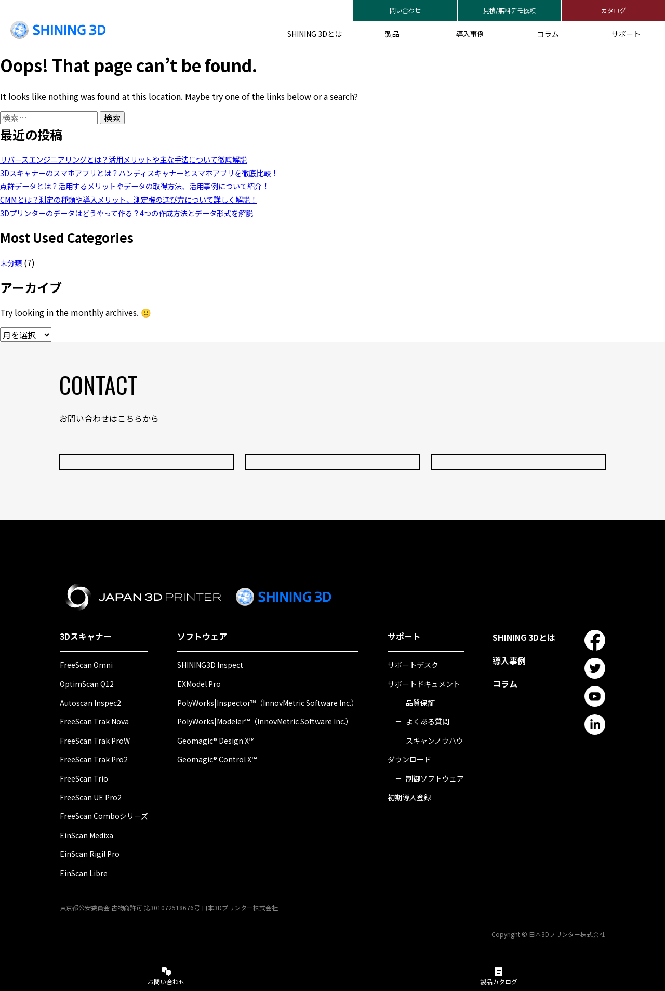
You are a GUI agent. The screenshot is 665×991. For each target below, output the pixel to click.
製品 (392, 34)
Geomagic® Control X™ (217, 759)
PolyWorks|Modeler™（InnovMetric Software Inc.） (265, 721)
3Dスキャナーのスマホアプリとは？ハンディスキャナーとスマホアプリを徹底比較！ (158, 172)
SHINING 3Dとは (314, 34)
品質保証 (420, 702)
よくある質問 (427, 721)
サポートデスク (413, 664)
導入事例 (470, 34)
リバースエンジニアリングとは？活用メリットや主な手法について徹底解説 (141, 159)
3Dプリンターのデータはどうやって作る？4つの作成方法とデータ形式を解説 (144, 212)
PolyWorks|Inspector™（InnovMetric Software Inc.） (267, 702)
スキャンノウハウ (434, 740)
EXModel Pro (199, 684)
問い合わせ (405, 10)
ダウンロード (409, 759)
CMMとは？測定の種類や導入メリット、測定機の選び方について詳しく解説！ (146, 199)
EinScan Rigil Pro (89, 854)
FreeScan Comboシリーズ (104, 816)
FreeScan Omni (86, 664)
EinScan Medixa (86, 835)
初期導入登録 (409, 797)
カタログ (613, 10)
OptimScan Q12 (87, 684)
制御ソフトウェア (435, 778)
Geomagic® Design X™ (215, 740)
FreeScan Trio (84, 778)
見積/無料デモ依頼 (509, 10)
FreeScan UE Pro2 (91, 797)
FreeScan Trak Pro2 (94, 759)
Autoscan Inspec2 (90, 702)
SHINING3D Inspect (210, 664)
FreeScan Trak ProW (95, 740)
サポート (626, 34)
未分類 (12, 262)
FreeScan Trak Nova (94, 721)
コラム (548, 34)
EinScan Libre (84, 873)
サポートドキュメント (424, 684)
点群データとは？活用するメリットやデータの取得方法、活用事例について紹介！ (154, 185)
